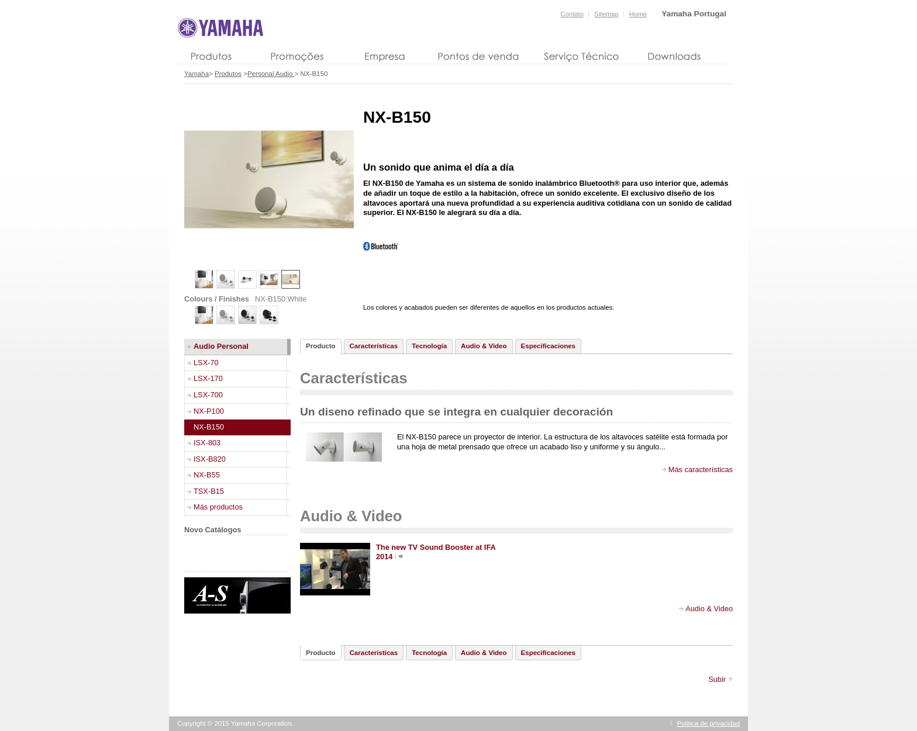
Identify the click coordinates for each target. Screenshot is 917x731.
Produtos (228, 73)
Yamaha (196, 73)
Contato (572, 14)
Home (638, 14)
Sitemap (606, 14)
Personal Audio (271, 73)
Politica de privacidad (708, 723)
